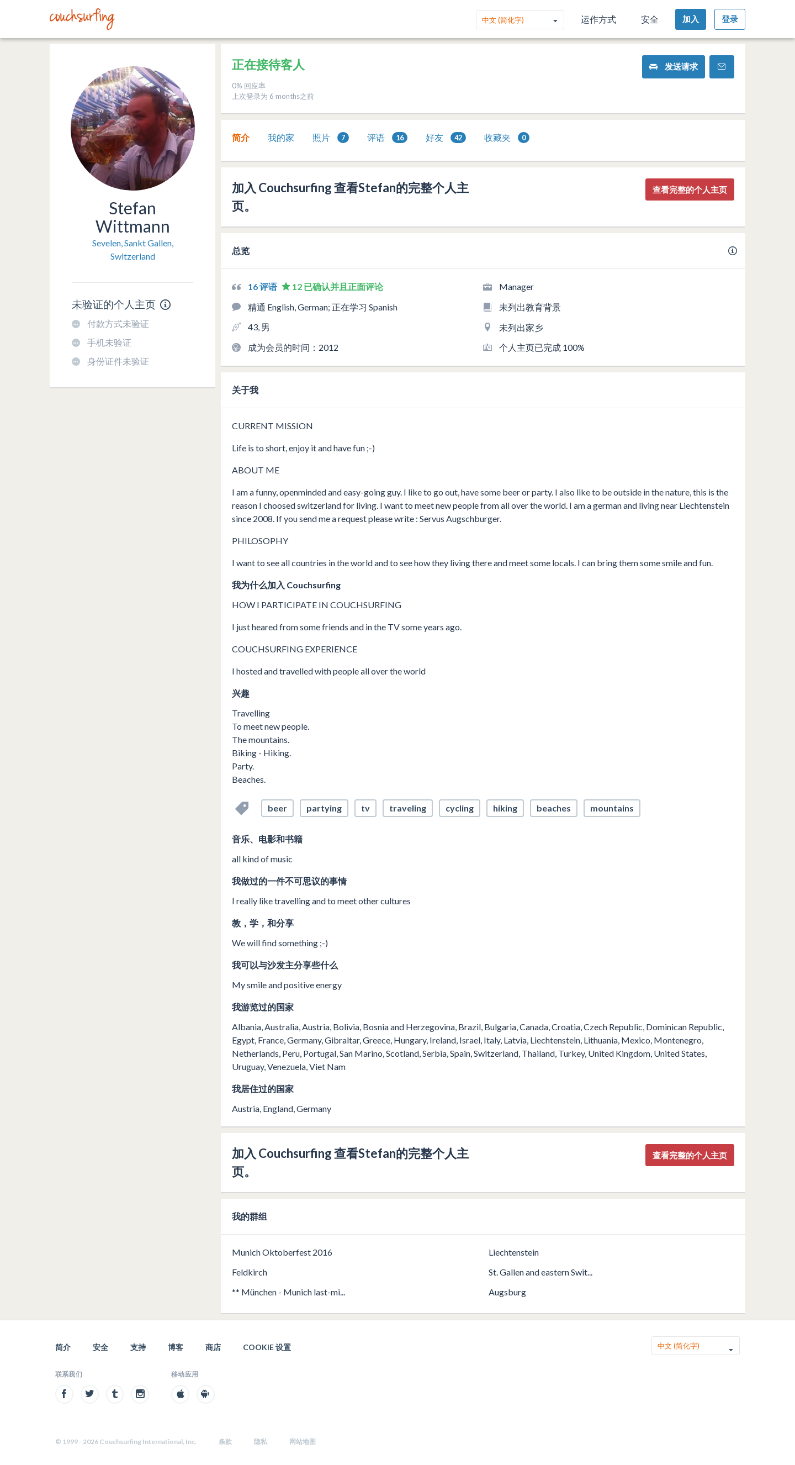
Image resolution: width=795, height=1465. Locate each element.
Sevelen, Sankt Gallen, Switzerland (132, 249)
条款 (225, 1441)
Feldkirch (249, 1272)
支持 (138, 1347)
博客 (175, 1347)
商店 (213, 1347)
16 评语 (263, 286)
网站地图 (302, 1441)
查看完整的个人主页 (690, 189)
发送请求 (673, 66)
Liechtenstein (514, 1252)
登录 (730, 19)
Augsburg (507, 1292)
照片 (330, 138)
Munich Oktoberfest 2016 (282, 1252)
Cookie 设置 (267, 1347)
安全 (650, 19)
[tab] (241, 137)
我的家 (281, 137)
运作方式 (598, 19)
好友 (446, 138)
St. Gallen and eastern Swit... (540, 1272)
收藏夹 (506, 138)
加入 (690, 19)
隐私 (260, 1441)
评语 (387, 138)
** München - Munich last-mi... (288, 1292)
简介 (241, 137)
